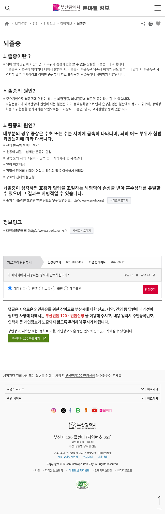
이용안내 (102, 457)
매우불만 (75, 288)
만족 (35, 288)
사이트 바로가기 (119, 200)
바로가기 (152, 389)
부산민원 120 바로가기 (26, 338)
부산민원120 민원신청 (80, 375)
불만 (60, 288)
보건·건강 (21, 23)
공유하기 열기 (143, 23)
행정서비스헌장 (103, 470)
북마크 (158, 23)
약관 (37, 470)
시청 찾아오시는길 (68, 457)
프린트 (150, 23)
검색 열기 (7, 8)
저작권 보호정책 (54, 470)
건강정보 (49, 23)
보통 (47, 288)
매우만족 (20, 288)
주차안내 (88, 457)
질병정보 (66, 23)
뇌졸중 (81, 23)
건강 (36, 23)
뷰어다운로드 (124, 470)
